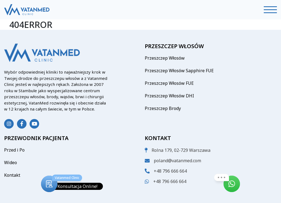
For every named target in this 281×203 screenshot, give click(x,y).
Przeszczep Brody (163, 108)
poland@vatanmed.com (177, 161)
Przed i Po (14, 150)
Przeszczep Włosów (165, 58)
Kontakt (12, 175)
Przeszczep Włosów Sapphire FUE (179, 71)
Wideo (10, 163)
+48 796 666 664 (170, 171)
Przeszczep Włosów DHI (169, 96)
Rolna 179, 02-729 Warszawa (181, 150)
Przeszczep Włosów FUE (169, 83)
